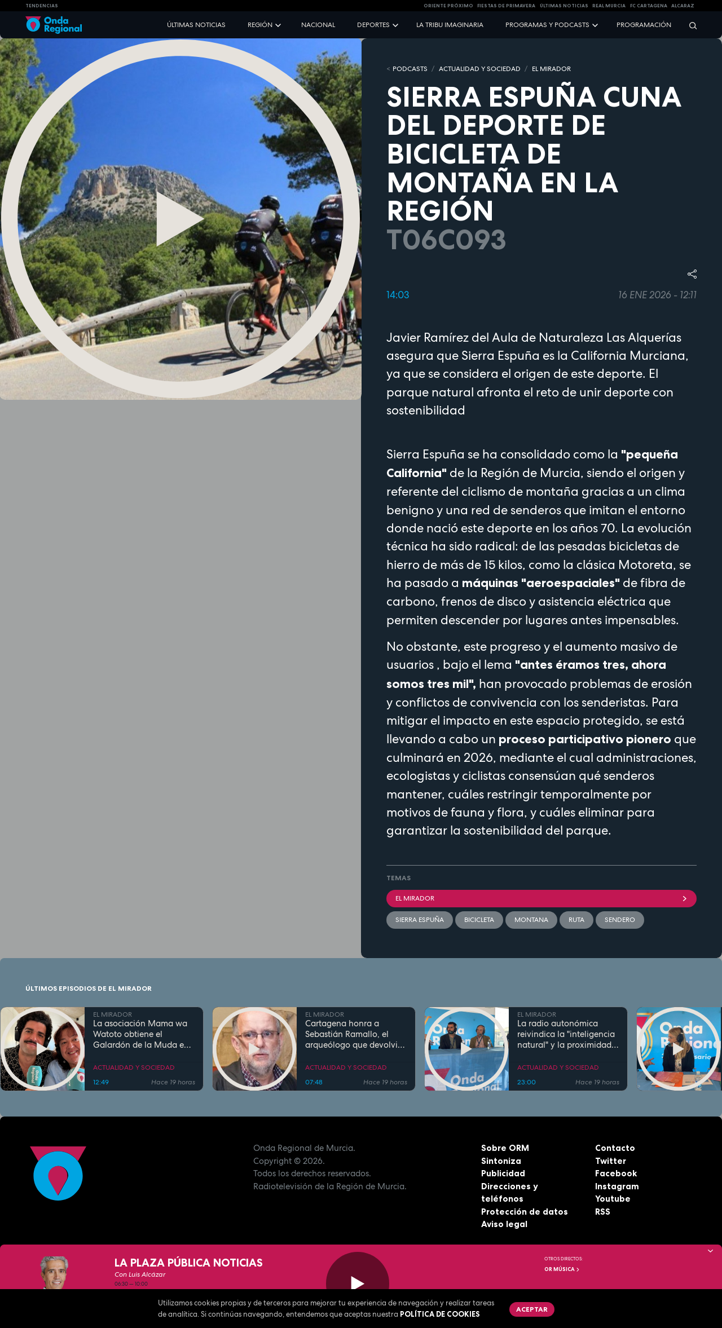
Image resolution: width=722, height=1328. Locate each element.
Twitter (610, 1160)
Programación (644, 24)
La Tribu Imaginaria (449, 24)
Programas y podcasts (547, 24)
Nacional (318, 24)
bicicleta (479, 919)
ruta (576, 919)
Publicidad (503, 1173)
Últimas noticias (196, 24)
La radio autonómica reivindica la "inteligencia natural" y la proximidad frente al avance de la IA (566, 1034)
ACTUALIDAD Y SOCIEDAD (480, 68)
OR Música (562, 1269)
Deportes (373, 24)
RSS (602, 1211)
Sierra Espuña (419, 919)
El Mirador (541, 898)
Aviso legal (504, 1224)
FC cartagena (648, 5)
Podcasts (410, 68)
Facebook (616, 1173)
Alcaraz (682, 5)
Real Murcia (609, 5)
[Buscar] (689, 25)
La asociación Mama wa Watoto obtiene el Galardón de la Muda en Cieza (141, 1034)
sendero (620, 919)
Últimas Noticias (564, 5)
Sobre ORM (505, 1147)
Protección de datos (524, 1211)
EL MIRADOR (551, 68)
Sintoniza (501, 1160)
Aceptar (532, 1309)
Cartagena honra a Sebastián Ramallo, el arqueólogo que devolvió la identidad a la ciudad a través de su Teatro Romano (355, 1034)
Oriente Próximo (448, 5)
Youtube (613, 1198)
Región (260, 24)
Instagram (617, 1186)
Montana (531, 919)
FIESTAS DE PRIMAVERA (506, 5)
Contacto (615, 1147)
